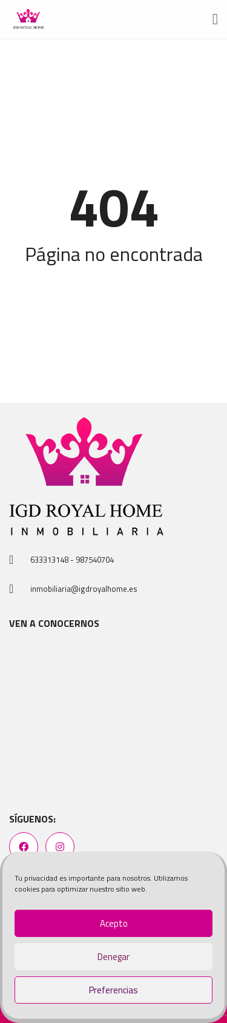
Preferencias (113, 990)
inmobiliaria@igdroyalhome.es (83, 589)
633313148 (49, 560)
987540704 (95, 560)
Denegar (113, 957)
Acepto (114, 923)
